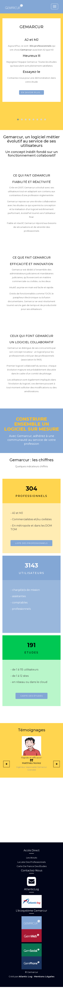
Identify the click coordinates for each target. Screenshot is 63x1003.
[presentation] (6, 764)
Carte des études (31, 696)
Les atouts (31, 857)
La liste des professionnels (31, 862)
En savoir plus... (31, 92)
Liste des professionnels (31, 543)
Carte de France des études (32, 866)
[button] (18, 119)
